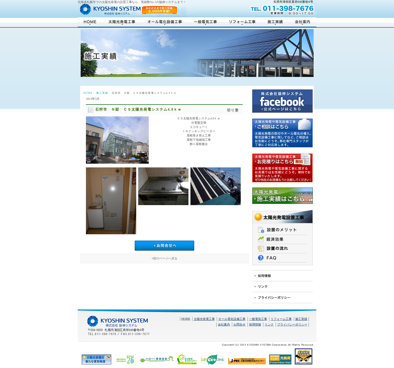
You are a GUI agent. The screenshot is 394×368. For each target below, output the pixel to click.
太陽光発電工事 (204, 319)
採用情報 (255, 324)
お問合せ (239, 324)
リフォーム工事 (281, 319)
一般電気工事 (258, 319)
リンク (269, 324)
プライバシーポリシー (292, 324)
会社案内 (224, 324)
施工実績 (102, 92)
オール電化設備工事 (231, 319)
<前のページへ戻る (164, 258)
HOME (87, 92)
